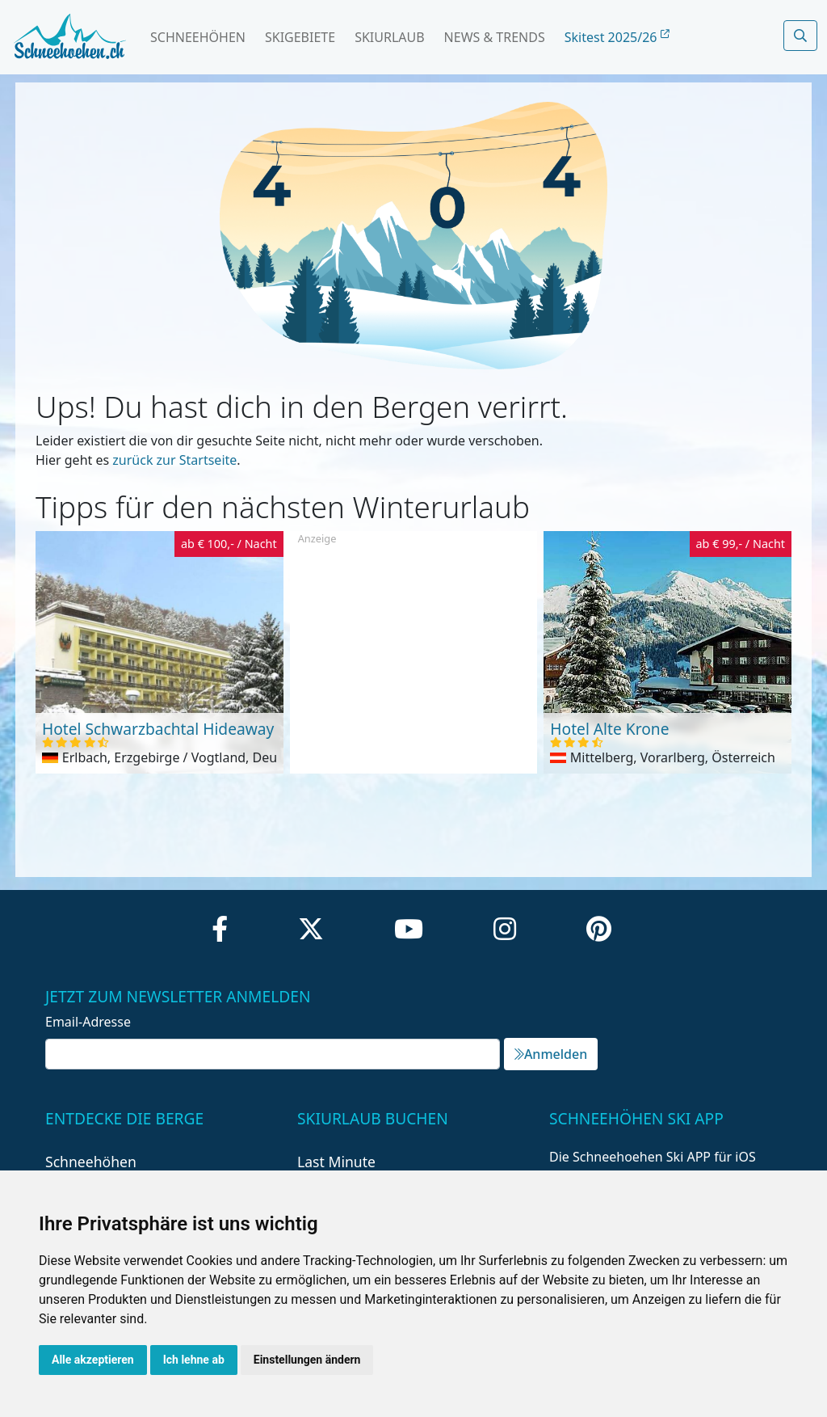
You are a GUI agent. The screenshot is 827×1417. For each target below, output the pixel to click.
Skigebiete (300, 37)
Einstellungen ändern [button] (307, 1359)
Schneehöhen (198, 37)
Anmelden (550, 1054)
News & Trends (494, 37)
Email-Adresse (88, 1022)
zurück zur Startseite (174, 460)
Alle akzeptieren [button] (93, 1359)
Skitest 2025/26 (617, 37)
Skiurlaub (389, 37)
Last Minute (336, 1161)
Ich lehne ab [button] (194, 1359)
